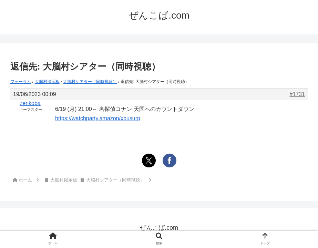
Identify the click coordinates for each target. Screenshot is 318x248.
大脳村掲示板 (47, 81)
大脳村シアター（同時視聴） (90, 81)
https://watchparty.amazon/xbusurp (97, 118)
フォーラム (20, 81)
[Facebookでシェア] (169, 160)
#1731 (297, 94)
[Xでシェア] (149, 160)
